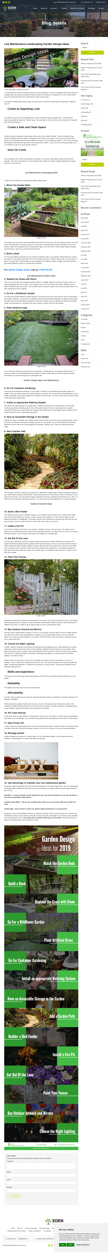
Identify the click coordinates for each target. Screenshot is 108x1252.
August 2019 (84, 280)
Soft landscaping (44, 1228)
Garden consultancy (77, 8)
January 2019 (85, 309)
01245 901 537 (88, 2)
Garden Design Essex (19, 270)
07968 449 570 (101, 2)
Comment (10, 1161)
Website (9, 1187)
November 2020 (85, 247)
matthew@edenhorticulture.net (66, 2)
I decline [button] (70, 1244)
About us (44, 8)
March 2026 (84, 218)
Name (9, 1172)
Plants (83, 120)
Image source (41, 238)
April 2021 (84, 226)
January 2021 (85, 238)
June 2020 (84, 259)
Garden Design (85, 104)
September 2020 (86, 251)
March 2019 (84, 300)
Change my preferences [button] (82, 1244)
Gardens (83, 108)
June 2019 (84, 288)
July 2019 (84, 284)
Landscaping (85, 112)
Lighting (83, 116)
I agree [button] (62, 1244)
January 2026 (85, 222)
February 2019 (85, 305)
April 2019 (84, 296)
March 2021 (84, 230)
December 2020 (85, 243)
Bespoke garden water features (17, 1231)
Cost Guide (84, 100)
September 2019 (86, 276)
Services (53, 8)
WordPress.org (85, 367)
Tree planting (47, 1231)
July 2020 (84, 255)
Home (35, 8)
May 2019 (84, 292)
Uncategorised (85, 124)
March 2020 (84, 263)
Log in (83, 354)
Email (8, 1179)
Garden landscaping (31, 1228)
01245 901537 (46, 270)
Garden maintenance (35, 1231)
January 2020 (85, 267)
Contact (101, 8)
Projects (64, 8)
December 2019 (85, 272)
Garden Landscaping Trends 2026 (91, 63)
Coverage (91, 8)
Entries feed (84, 358)
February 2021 (85, 234)
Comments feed (85, 362)
